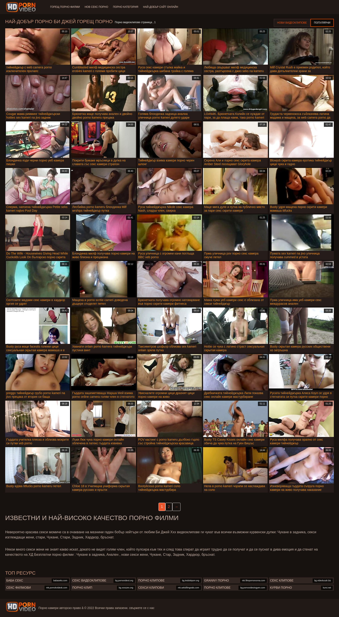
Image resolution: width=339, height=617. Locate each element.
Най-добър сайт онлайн (161, 6)
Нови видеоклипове (292, 22)
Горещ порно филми (65, 6)
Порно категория (126, 6)
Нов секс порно (97, 6)
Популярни (322, 22)
